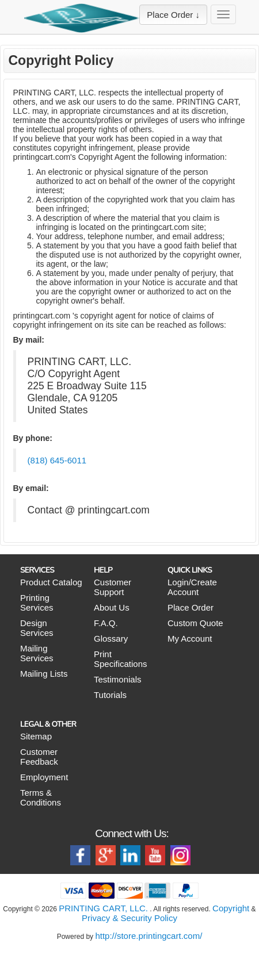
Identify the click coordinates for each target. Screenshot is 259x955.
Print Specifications (120, 659)
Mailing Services (37, 653)
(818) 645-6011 (57, 460)
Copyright (230, 908)
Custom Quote (195, 623)
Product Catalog (51, 582)
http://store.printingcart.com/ (148, 936)
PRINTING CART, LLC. (103, 908)
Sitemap (36, 736)
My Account (189, 638)
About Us (112, 607)
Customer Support (112, 587)
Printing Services (37, 602)
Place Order (190, 607)
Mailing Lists (44, 673)
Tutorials (110, 695)
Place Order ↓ (173, 15)
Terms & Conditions (40, 797)
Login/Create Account (192, 587)
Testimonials (118, 679)
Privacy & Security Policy (129, 918)
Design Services (37, 628)
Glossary (111, 638)
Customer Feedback (39, 756)
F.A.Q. (106, 623)
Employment (44, 777)
